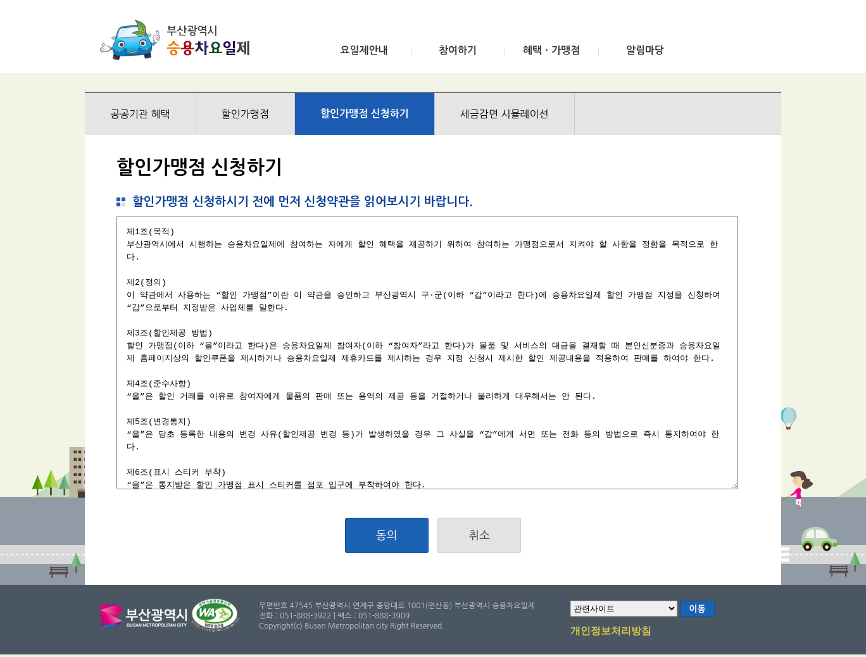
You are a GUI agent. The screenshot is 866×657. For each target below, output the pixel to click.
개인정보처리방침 (610, 632)
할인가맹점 (245, 114)
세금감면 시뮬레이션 (504, 114)
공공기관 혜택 (140, 114)
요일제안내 (363, 50)
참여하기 (458, 50)
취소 (479, 535)
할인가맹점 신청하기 (364, 113)
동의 (387, 535)
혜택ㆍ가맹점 (551, 50)
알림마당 (645, 50)
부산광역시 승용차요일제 (178, 40)
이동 (697, 608)
